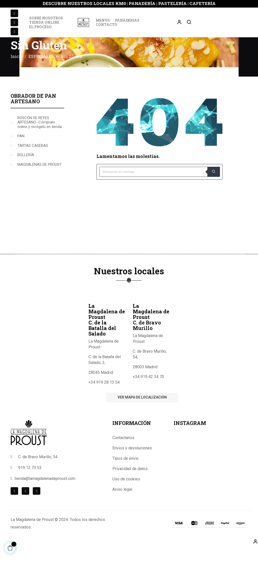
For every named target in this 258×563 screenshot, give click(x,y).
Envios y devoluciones (132, 463)
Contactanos (123, 453)
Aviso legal (122, 504)
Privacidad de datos (130, 484)
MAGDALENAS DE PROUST (39, 180)
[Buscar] (159, 187)
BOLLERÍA (25, 170)
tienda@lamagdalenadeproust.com (45, 493)
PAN (20, 151)
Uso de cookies (126, 494)
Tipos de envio (125, 473)
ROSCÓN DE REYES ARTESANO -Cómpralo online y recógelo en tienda (39, 137)
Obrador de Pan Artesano (33, 114)
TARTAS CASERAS (32, 161)
